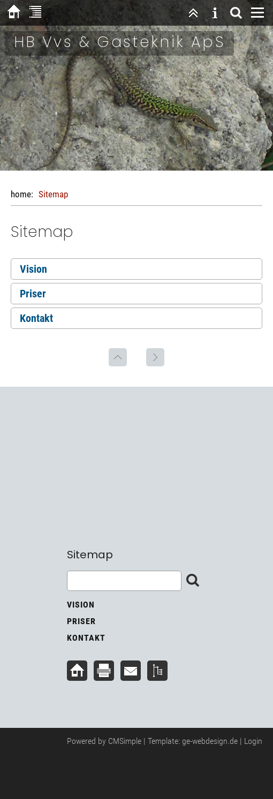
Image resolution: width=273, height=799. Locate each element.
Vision (33, 269)
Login (253, 741)
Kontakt (36, 318)
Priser (33, 293)
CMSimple (124, 741)
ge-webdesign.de (210, 741)
